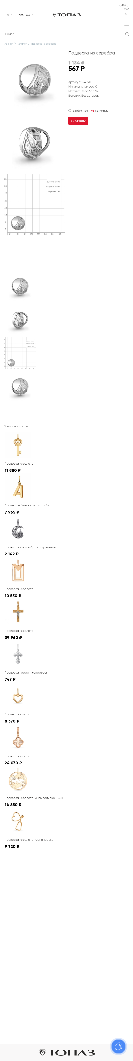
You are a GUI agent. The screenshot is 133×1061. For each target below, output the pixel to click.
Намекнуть (101, 110)
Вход (125, 5)
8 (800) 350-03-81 (22, 15)
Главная (8, 43)
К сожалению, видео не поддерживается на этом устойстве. (32, 251)
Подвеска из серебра (43, 43)
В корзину (78, 120)
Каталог (22, 43)
